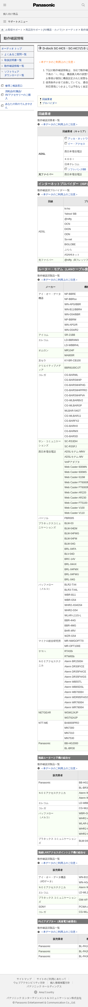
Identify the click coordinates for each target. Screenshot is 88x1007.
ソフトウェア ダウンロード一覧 (14, 73)
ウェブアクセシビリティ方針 (29, 982)
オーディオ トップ (11, 48)
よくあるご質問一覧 (15, 54)
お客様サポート (14, 29)
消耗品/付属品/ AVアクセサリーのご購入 (18, 95)
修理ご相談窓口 (13, 85)
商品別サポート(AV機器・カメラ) (44, 29)
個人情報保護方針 (60, 982)
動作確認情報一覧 (14, 65)
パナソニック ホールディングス (44, 986)
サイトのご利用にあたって (51, 979)
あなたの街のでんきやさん (18, 105)
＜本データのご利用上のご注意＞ (59, 124)
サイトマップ (24, 979)
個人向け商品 (10, 13)
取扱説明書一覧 (13, 60)
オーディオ (72, 29)
